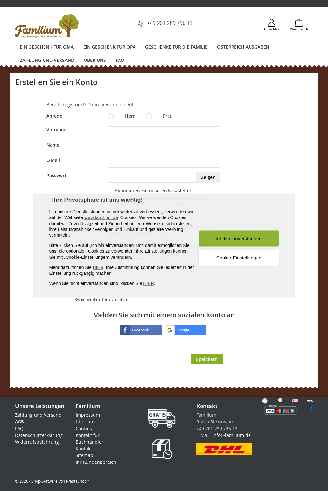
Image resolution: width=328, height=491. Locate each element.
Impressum (88, 415)
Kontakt (84, 449)
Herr (121, 116)
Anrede (54, 116)
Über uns (95, 60)
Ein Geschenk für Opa (109, 47)
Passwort (56, 175)
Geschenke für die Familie (176, 47)
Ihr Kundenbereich (96, 462)
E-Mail (53, 160)
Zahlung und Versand (47, 60)
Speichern (207, 359)
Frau (159, 116)
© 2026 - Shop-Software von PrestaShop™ (52, 481)
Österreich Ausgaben (243, 47)
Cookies (84, 428)
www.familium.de (101, 217)
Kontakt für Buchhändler (89, 438)
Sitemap (84, 455)
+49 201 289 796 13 (170, 23)
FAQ (120, 60)
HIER (98, 267)
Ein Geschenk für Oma (47, 47)
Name (52, 145)
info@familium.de (231, 435)
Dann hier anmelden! (110, 105)
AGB (19, 422)
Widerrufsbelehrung (37, 442)
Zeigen (208, 177)
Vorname (56, 130)
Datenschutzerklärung (39, 435)
